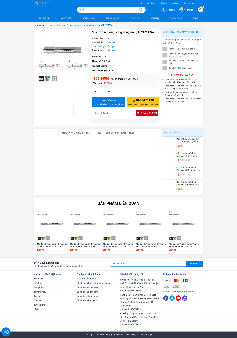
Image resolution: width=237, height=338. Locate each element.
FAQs (195, 18)
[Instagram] (184, 298)
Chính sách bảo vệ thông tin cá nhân (94, 283)
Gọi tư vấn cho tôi (147, 113)
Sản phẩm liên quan (118, 203)
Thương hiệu (113, 18)
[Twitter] (172, 298)
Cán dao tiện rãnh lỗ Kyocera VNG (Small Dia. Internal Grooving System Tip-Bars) (188, 169)
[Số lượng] (102, 91)
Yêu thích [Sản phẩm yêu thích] (186, 10)
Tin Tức (135, 18)
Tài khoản (168, 10)
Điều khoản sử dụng (86, 278)
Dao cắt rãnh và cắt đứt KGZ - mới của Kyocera (187, 140)
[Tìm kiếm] (141, 10)
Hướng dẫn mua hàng (170, 3)
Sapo (150, 334)
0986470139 (42, 3)
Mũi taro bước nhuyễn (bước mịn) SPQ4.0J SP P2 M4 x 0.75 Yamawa (151, 245)
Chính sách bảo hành (87, 300)
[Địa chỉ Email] (148, 264)
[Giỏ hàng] (200, 9)
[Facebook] (165, 298)
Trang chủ (45, 18)
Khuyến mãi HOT (173, 132)
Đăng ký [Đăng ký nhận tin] (194, 263)
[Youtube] (178, 298)
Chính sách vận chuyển (88, 287)
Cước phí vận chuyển (192, 3)
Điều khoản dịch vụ (149, 3)
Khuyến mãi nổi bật (182, 75)
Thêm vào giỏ (108, 102)
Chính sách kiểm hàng (87, 292)
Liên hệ (155, 18)
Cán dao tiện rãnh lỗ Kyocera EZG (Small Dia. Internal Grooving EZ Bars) (189, 183)
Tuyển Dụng (176, 18)
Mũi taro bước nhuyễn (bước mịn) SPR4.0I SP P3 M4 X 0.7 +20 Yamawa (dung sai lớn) (85, 245)
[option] (62, 56)
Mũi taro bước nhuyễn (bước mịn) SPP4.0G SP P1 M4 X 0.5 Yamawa (118, 245)
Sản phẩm (89, 18)
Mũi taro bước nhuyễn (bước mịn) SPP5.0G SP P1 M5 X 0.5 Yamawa (184, 245)
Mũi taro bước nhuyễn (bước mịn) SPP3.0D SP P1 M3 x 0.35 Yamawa (52, 245)
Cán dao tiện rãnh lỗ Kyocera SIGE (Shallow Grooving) (187, 154)
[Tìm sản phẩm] (106, 10)
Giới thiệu (66, 18)
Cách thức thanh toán (87, 296)
